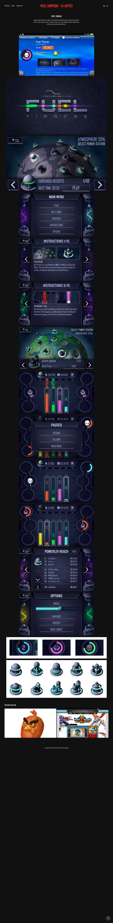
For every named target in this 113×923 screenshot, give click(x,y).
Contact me (20, 6)
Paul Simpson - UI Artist (56, 6)
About (13, 6)
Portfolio (7, 6)
